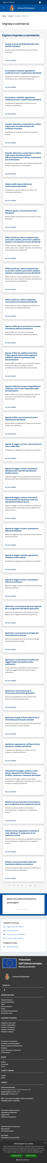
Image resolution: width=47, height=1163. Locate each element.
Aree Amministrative (7, 1002)
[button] (23, 1160)
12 (30, 886)
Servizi (11, 16)
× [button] (45, 1143)
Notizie (3, 1062)
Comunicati (4, 1064)
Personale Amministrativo (9, 1011)
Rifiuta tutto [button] (31, 1155)
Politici (3, 1009)
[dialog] (23, 1152)
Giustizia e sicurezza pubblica (10, 1043)
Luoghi (3, 1075)
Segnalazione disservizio (9, 1112)
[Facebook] (4, 990)
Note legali (4, 1135)
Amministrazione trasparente (10, 1126)
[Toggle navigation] (4, 8)
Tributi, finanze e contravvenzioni (11, 1046)
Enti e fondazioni (6, 1006)
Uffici (2, 1004)
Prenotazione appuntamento (10, 1110)
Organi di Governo (7, 1000)
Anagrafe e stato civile (8, 1023)
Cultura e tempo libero (8, 1025)
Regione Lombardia (9, 2)
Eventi (3, 1078)
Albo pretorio (5, 1129)
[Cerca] (43, 8)
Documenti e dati (6, 1013)
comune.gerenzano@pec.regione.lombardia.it (18, 1098)
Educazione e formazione (9, 1041)
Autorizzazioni (5, 1052)
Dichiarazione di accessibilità (10, 1137)
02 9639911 (16, 1100)
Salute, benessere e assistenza (11, 1050)
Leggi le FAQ (5, 1115)
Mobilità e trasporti (7, 1032)
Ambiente (4, 1048)
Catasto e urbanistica (8, 1029)
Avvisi (3, 1066)
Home (4, 16)
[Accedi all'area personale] (40, 2)
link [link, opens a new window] (41, 1152)
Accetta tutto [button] (16, 1156)
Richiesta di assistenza (8, 1117)
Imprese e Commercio (8, 1027)
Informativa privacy (7, 1131)
